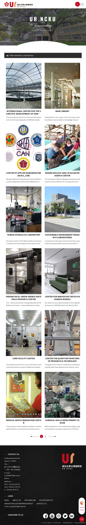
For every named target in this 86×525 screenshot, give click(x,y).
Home (34, 30)
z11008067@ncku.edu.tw (12, 476)
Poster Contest (46, 500)
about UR (17, 500)
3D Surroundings (45, 30)
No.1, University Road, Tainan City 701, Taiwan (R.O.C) (12, 487)
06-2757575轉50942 (12, 467)
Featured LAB (30, 500)
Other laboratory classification (20, 55)
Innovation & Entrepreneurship (18, 503)
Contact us (41, 503)
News (6, 500)
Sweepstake (81, 506)
